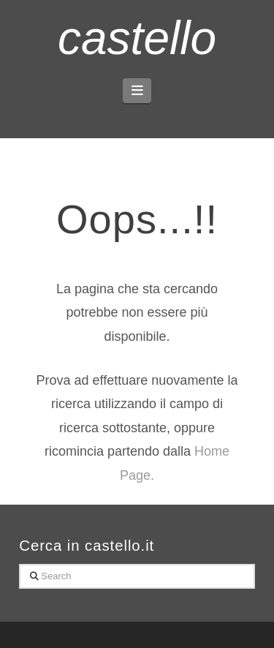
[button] (137, 90)
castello (137, 38)
